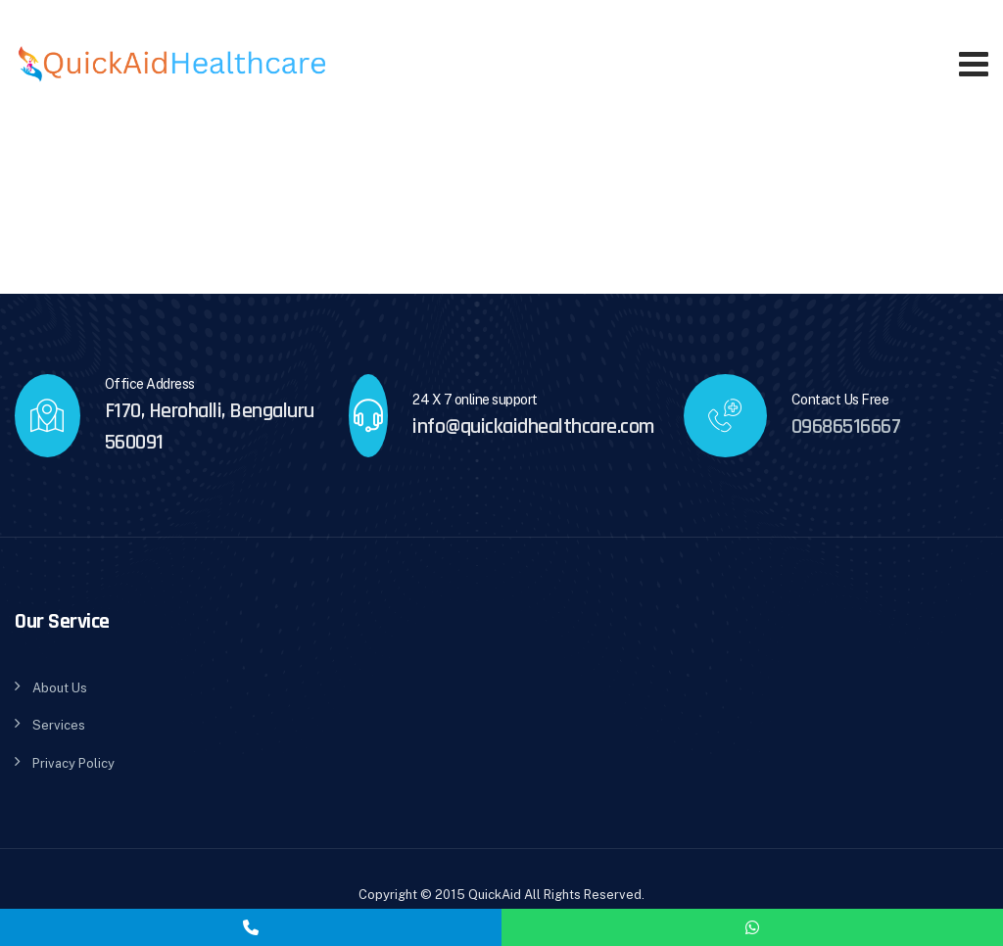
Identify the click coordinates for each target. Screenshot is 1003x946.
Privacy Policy (73, 763)
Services (58, 725)
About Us (59, 688)
